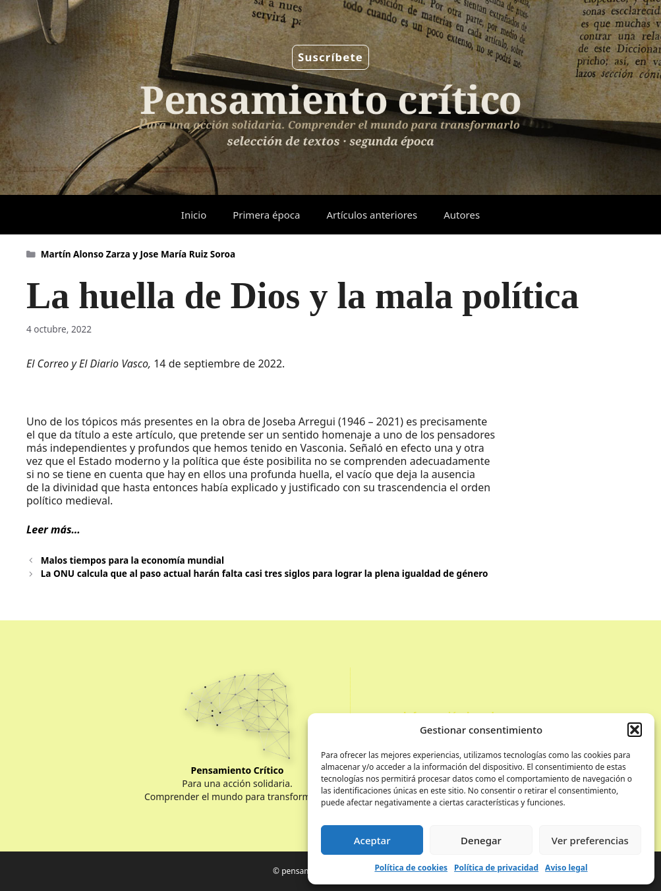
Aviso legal (566, 867)
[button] (634, 729)
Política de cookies (410, 867)
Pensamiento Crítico (237, 770)
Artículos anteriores (371, 214)
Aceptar (372, 840)
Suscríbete (330, 57)
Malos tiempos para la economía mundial (132, 560)
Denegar (481, 840)
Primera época (266, 214)
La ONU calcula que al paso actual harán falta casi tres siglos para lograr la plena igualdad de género (264, 573)
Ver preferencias (590, 840)
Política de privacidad (496, 867)
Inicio (193, 214)
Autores (462, 214)
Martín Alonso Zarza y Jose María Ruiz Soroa (138, 254)
